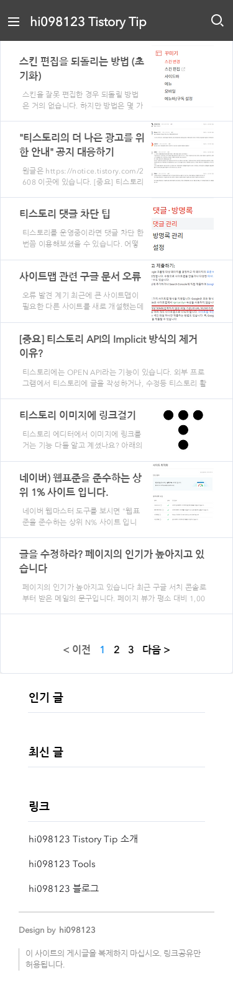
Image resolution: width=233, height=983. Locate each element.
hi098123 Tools (62, 864)
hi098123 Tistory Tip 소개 (83, 839)
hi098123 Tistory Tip (88, 21)
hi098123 (77, 930)
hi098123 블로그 (64, 888)
